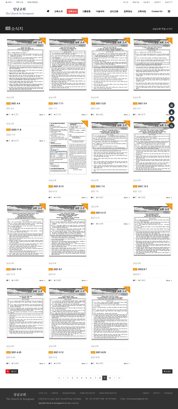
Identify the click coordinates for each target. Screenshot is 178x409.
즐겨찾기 (9, 2)
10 (110, 378)
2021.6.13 (98, 212)
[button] (8, 371)
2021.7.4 (97, 186)
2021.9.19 (13, 269)
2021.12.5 (140, 186)
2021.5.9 (140, 103)
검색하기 (157, 2)
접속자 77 (168, 2)
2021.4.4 (13, 103)
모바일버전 (168, 393)
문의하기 (156, 393)
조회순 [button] (167, 371)
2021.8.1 (55, 269)
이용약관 (54, 393)
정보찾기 (146, 2)
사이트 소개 (42, 393)
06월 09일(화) (32, 2)
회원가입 (136, 2)
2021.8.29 (98, 352)
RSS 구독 (19, 2)
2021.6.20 (13, 352)
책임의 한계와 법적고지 (108, 393)
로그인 (125, 2)
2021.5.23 (98, 103)
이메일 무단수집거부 (87, 393)
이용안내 (145, 393)
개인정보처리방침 (69, 393)
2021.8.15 (56, 186)
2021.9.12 (56, 352)
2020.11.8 (13, 129)
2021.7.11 (56, 103)
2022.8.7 (140, 269)
